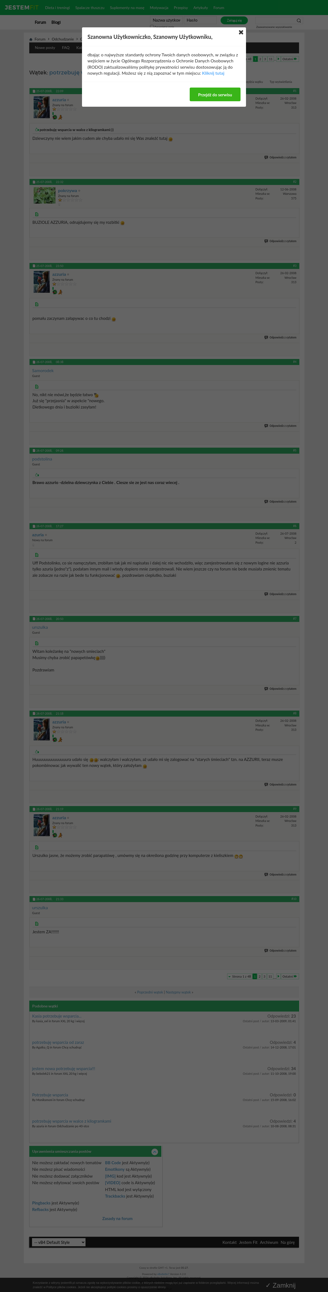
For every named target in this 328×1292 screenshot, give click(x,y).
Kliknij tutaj (213, 73)
